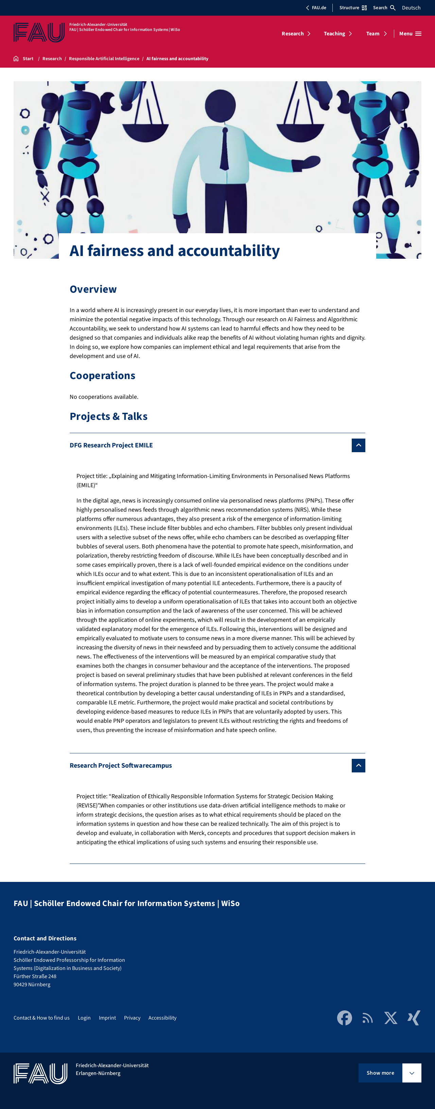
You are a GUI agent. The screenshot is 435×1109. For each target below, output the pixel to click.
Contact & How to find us (42, 1018)
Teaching (334, 33)
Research (292, 33)
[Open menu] (410, 33)
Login (84, 1018)
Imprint (107, 1018)
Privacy (132, 1018)
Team (373, 33)
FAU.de (316, 7)
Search (384, 7)
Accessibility (162, 1018)
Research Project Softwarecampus (121, 765)
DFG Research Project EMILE (111, 445)
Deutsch (411, 8)
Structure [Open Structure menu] (353, 7)
